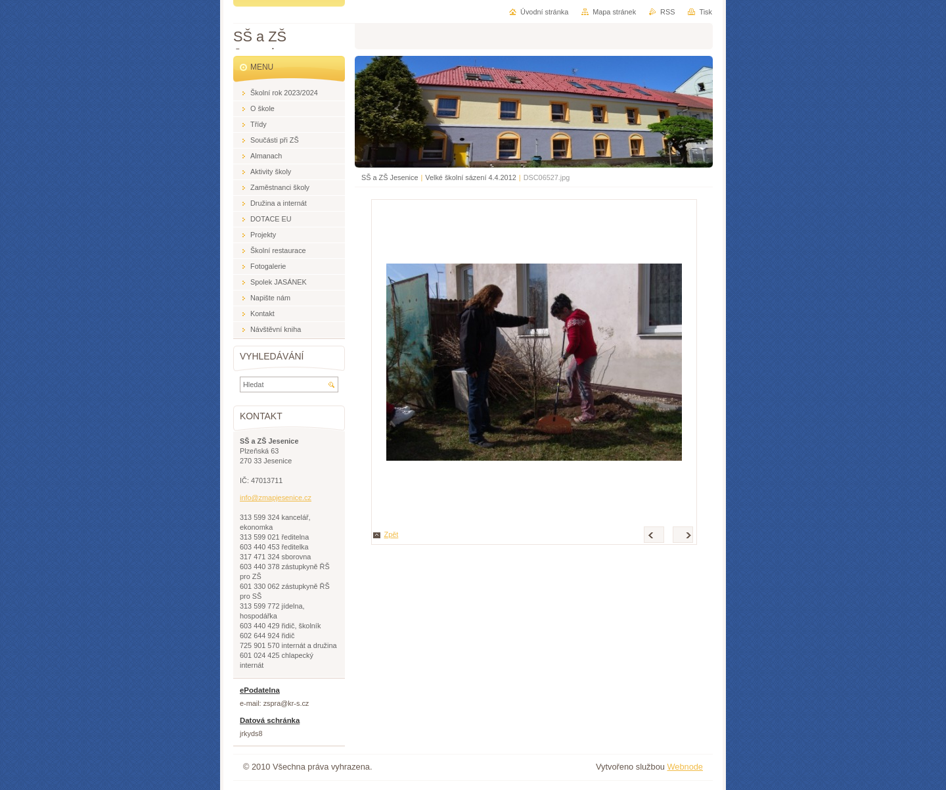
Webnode (685, 767)
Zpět (391, 534)
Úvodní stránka (544, 12)
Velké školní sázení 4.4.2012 (470, 177)
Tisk (705, 12)
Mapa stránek (614, 12)
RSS (667, 12)
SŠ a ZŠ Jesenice (389, 177)
